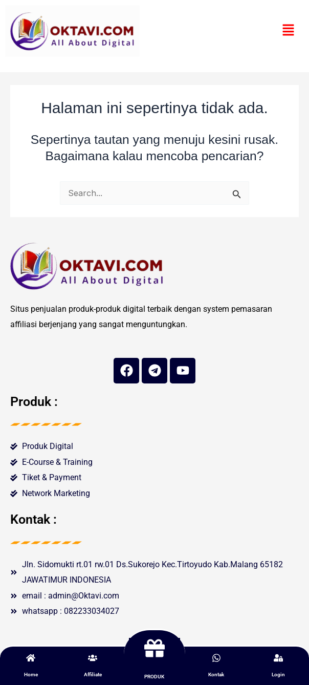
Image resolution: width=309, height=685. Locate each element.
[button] (288, 31)
